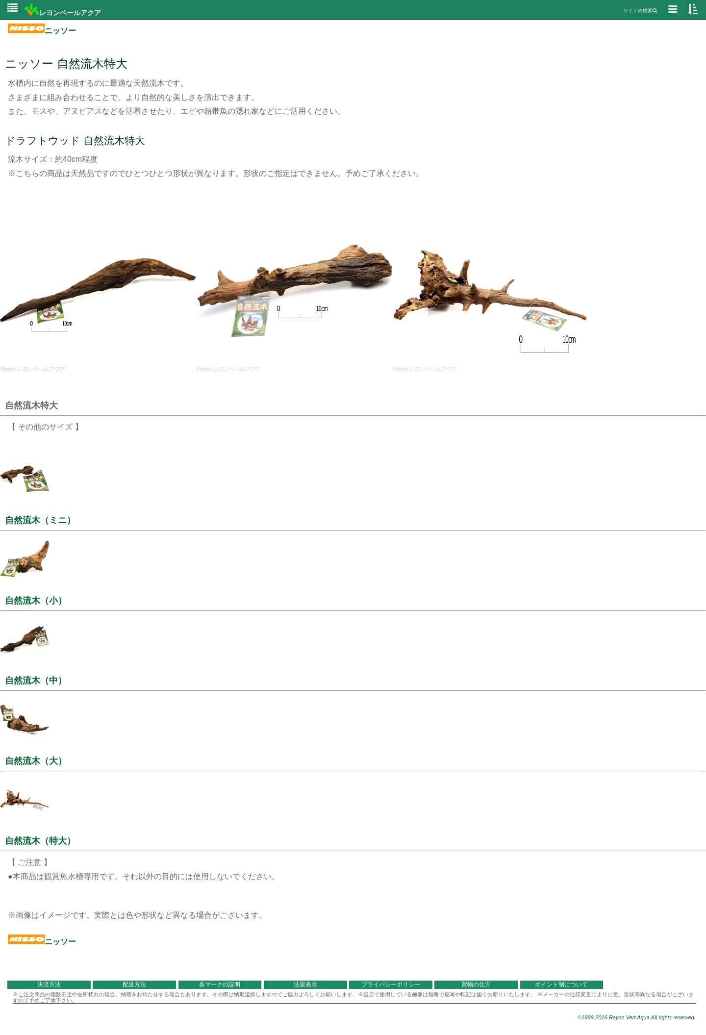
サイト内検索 (640, 10)
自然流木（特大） (40, 841)
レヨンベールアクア (63, 13)
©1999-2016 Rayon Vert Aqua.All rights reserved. (637, 1017)
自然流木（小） (36, 601)
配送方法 (134, 984)
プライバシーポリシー (390, 984)
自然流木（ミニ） (40, 520)
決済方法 (49, 984)
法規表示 (305, 984)
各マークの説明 (219, 984)
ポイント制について (561, 984)
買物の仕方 (476, 984)
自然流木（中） (36, 680)
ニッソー (42, 30)
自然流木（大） (36, 761)
